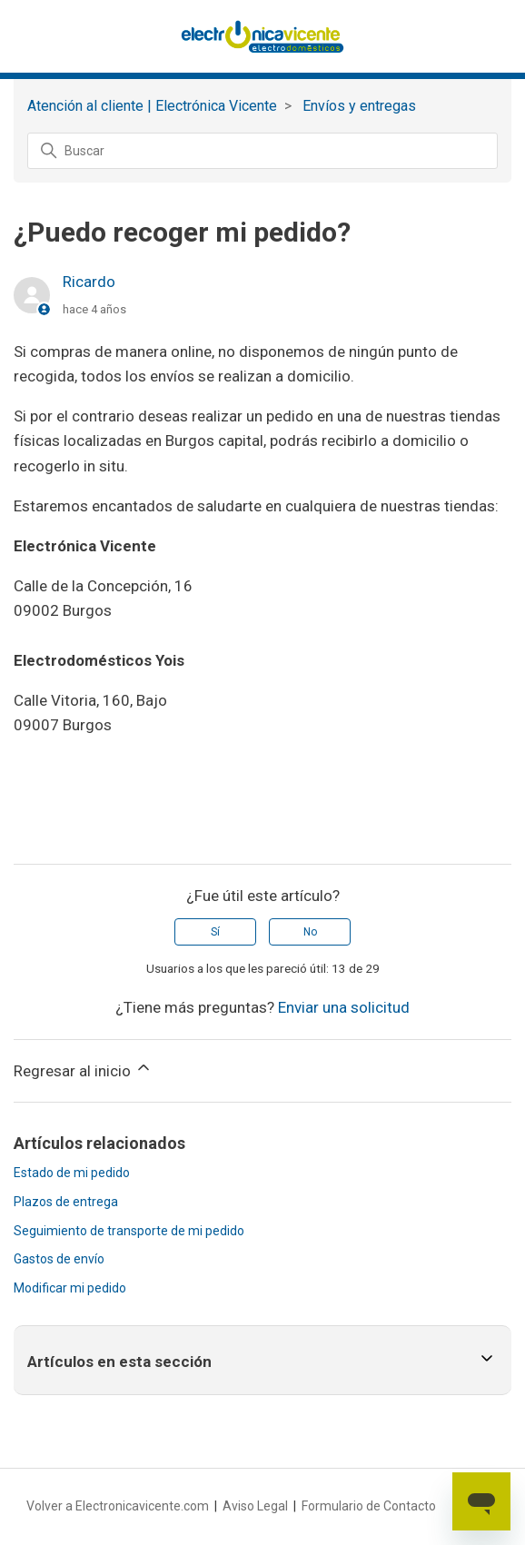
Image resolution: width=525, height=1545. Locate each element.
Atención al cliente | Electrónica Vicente (152, 105)
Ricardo (89, 281)
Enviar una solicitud (344, 1007)
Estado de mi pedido (72, 1172)
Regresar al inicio (83, 1069)
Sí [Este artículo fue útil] (215, 932)
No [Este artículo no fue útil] (310, 932)
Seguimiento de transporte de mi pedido (129, 1230)
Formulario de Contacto (369, 1506)
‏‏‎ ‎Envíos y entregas (357, 105)
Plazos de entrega (66, 1201)
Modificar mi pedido (70, 1288)
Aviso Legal (255, 1506)
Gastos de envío (59, 1259)
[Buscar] (262, 151)
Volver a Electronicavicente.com (117, 1506)
